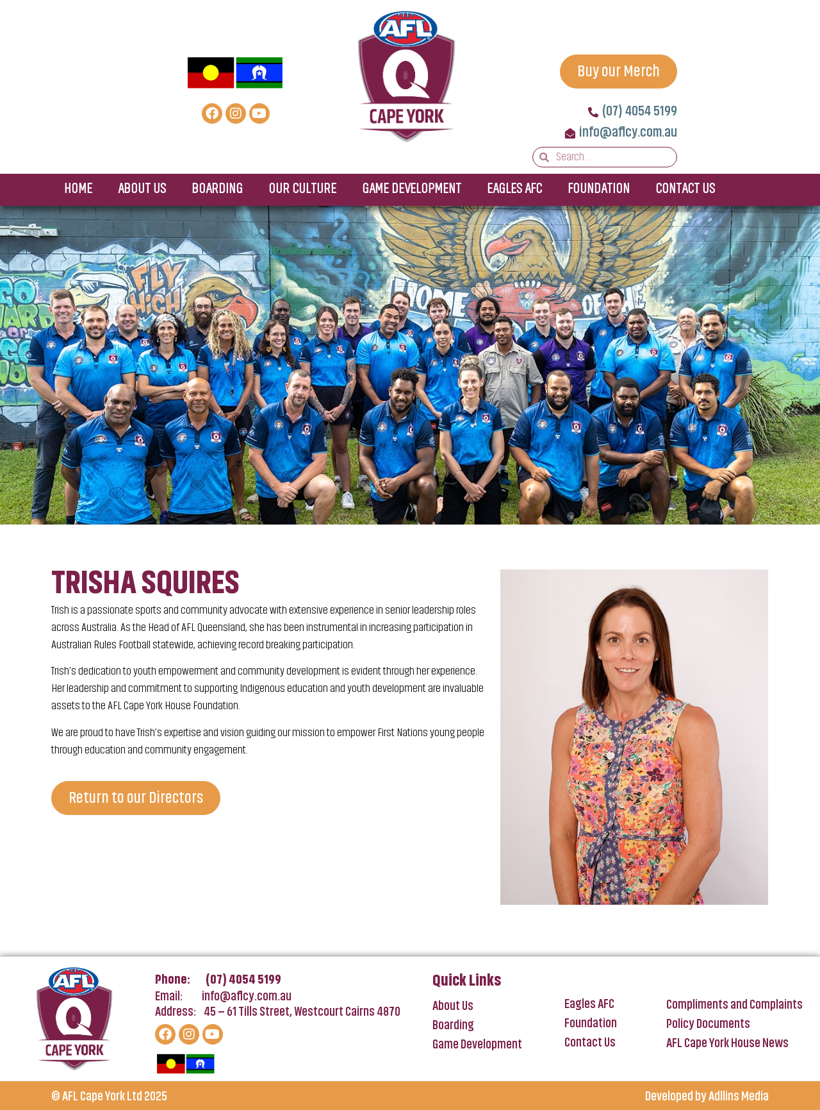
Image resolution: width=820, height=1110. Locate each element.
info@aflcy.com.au (246, 997)
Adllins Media (739, 1097)
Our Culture (302, 189)
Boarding (217, 189)
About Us (142, 189)
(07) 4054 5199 (243, 980)
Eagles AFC (514, 189)
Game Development (411, 189)
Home (78, 189)
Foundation (599, 189)
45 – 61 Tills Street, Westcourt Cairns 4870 (302, 1012)
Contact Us (685, 189)
